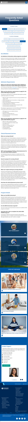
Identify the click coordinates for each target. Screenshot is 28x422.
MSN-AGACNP (16, 41)
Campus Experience (7, 31)
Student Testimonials (4, 407)
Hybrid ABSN (5, 41)
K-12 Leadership (4, 399)
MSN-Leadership (18, 43)
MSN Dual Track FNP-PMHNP (19, 394)
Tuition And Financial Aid (18, 33)
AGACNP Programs (18, 391)
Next (22, 379)
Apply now (24, 383)
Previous (20, 379)
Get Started (16, 407)
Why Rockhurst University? (19, 398)
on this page (14, 87)
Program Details (8, 33)
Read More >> (2, 290)
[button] (6, 365)
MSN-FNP (10, 41)
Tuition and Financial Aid (19, 403)
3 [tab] (14, 380)
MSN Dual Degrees (10, 43)
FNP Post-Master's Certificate (13, 45)
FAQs (16, 397)
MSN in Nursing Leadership (19, 395)
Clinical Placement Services (18, 31)
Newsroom (17, 406)
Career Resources (18, 399)
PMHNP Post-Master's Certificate (14, 50)
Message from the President (5, 404)
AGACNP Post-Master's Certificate (14, 48)
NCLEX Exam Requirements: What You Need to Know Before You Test (14, 334)
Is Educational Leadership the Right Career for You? (11, 289)
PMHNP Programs (18, 392)
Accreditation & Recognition (19, 402)
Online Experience (4, 403)
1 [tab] (11, 380)
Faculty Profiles (4, 406)
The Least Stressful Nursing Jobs (8, 311)
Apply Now (16, 408)
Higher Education (4, 398)
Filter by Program (14, 36)
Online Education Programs (5, 397)
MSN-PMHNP (23, 41)
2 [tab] (13, 380)
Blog (15, 405)
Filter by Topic (14, 26)
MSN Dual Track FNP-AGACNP (20, 393)
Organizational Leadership (5, 402)
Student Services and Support (6, 405)
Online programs (18, 383)
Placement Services (17, 404)
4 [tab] (16, 380)
